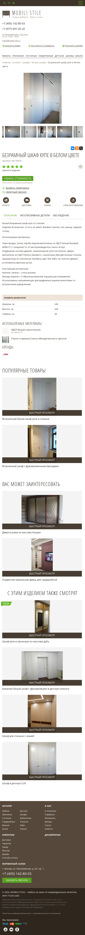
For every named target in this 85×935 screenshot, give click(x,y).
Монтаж (6, 850)
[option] (13, 132)
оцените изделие (11, 170)
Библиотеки (25, 818)
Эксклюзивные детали (35, 215)
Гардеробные (45, 55)
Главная (6, 62)
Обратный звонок (14, 192)
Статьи (48, 825)
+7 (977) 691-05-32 (13, 29)
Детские (59, 55)
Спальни (24, 821)
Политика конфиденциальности (16, 913)
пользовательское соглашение (47, 913)
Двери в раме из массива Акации (21, 532)
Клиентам (8, 834)
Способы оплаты (10, 857)
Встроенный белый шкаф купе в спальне (25, 419)
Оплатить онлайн (72, 46)
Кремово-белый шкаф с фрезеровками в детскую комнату (35, 688)
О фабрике (50, 814)
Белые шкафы (39, 62)
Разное (23, 828)
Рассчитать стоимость (41, 46)
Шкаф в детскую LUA (14, 783)
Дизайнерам (52, 834)
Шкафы (70, 55)
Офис (22, 825)
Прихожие (18, 55)
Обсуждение (61, 215)
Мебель (6, 55)
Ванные (5, 825)
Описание (10, 215)
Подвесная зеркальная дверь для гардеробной (29, 579)
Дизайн (5, 854)
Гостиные (31, 55)
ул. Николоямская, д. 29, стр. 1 (15, 34)
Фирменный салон (14, 863)
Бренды (48, 821)
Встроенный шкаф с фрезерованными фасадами (30, 466)
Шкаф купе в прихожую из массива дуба (25, 641)
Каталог (17, 62)
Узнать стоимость (17, 178)
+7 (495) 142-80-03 (13, 23)
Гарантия (6, 843)
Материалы (50, 818)
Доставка (6, 839)
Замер (5, 847)
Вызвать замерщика (15, 188)
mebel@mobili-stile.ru (11, 40)
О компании (50, 811)
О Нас (48, 805)
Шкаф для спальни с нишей (18, 736)
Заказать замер (11, 46)
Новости (49, 828)
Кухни (5, 828)
